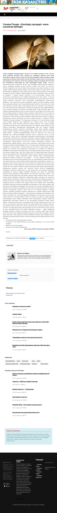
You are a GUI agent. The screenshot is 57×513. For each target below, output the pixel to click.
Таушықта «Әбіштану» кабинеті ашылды (25, 385)
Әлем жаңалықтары (25, 367)
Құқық (18, 364)
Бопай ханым (12, 273)
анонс (33, 364)
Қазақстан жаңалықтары (12, 367)
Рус (20, 7)
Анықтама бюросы (10, 364)
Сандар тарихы (13, 278)
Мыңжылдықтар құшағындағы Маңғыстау (25, 416)
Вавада (26, 470)
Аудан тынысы (44, 367)
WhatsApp (32, 238)
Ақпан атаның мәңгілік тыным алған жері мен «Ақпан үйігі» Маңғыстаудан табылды (30, 325)
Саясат (38, 364)
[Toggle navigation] (4, 14)
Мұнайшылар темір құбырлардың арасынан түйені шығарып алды (31, 348)
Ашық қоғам (25, 364)
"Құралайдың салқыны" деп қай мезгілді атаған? (27, 340)
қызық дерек (10, 245)
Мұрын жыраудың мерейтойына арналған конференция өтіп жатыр (30, 378)
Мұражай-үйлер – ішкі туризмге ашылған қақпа (27, 408)
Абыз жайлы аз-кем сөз (19, 401)
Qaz (18, 7)
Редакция (34, 367)
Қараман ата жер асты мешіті (21, 309)
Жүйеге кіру (9, 295)
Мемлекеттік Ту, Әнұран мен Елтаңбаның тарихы (27, 332)
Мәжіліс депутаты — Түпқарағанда (23, 393)
